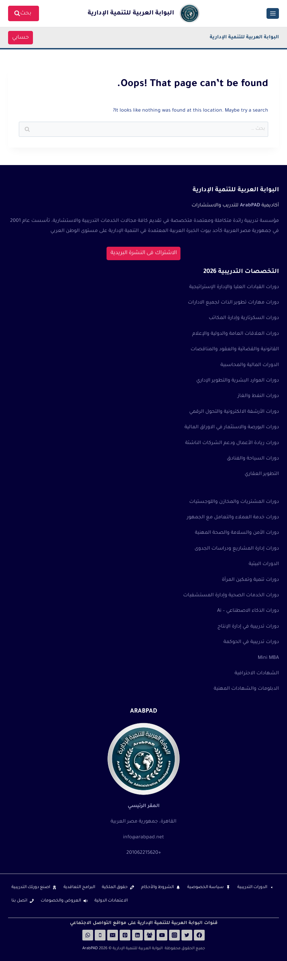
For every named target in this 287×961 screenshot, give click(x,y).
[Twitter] (186, 935)
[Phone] (100, 935)
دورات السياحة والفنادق (253, 459)
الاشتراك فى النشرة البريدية (144, 253)
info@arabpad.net (143, 837)
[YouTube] (162, 935)
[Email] (112, 935)
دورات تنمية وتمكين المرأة (250, 580)
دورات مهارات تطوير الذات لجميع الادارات (233, 303)
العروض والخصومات (61, 900)
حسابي (22, 38)
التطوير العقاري (262, 474)
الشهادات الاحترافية (257, 673)
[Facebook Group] (149, 935)
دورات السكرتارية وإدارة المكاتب (244, 318)
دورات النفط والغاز (258, 396)
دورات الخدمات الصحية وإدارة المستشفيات (231, 595)
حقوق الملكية (115, 887)
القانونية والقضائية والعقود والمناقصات (235, 349)
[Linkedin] (137, 935)
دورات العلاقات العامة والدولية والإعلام (235, 334)
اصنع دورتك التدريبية (30, 887)
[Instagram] (174, 935)
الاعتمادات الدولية (111, 900)
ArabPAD (90, 949)
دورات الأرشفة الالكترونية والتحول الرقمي (234, 412)
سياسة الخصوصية (205, 887)
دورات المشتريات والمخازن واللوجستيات (234, 502)
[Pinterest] (125, 935)
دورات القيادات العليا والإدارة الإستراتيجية (234, 287)
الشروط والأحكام (157, 887)
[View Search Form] (23, 14)
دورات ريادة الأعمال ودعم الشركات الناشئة (232, 443)
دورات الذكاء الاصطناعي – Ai (248, 611)
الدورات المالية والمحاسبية (249, 365)
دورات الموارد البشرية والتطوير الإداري (237, 381)
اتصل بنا (19, 900)
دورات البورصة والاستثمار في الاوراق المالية (231, 427)
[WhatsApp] (87, 935)
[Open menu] (272, 13)
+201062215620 (143, 853)
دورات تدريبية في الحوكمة (251, 642)
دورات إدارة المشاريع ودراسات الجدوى (237, 549)
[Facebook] (199, 935)
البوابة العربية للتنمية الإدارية (244, 37)
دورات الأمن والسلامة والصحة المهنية (237, 533)
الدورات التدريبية (252, 887)
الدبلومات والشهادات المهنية (246, 689)
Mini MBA (268, 658)
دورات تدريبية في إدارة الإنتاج (248, 627)
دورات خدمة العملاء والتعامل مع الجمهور (233, 517)
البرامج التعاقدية (79, 887)
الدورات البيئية (264, 564)
